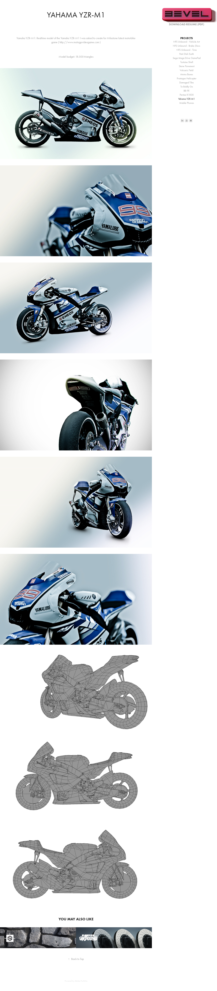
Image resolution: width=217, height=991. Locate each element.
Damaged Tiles (186, 82)
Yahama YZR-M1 (186, 98)
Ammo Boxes (186, 74)
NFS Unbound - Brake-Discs (186, 45)
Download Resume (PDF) (186, 24)
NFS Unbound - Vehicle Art (186, 41)
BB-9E (187, 90)
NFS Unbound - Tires (187, 49)
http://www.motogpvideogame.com (79, 42)
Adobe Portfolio (81, 981)
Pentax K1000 (187, 94)
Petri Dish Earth (186, 53)
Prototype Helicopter (186, 78)
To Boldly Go (186, 86)
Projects (186, 38)
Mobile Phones (186, 102)
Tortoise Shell (186, 62)
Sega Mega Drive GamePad (187, 58)
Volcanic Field (186, 70)
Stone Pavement (186, 66)
